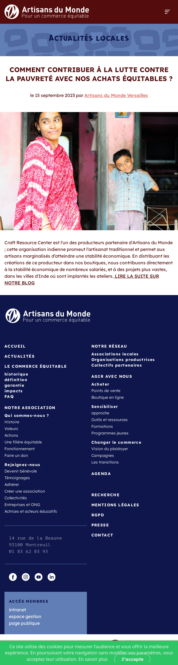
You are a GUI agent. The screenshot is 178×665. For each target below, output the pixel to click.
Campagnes (102, 455)
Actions (11, 435)
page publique (24, 623)
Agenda (101, 473)
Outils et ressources (109, 419)
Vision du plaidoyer (109, 448)
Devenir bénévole (20, 471)
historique (16, 374)
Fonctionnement (19, 448)
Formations (102, 426)
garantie (14, 385)
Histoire (11, 421)
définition (15, 379)
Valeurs (11, 428)
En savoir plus (93, 659)
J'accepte (132, 659)
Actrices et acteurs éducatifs (30, 511)
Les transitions (105, 462)
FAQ (9, 396)
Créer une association (24, 491)
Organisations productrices (123, 359)
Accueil (15, 346)
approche (100, 412)
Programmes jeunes (110, 433)
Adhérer (11, 484)
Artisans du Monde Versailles (116, 95)
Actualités (19, 356)
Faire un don (16, 455)
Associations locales (115, 354)
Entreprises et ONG (22, 504)
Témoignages (17, 477)
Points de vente (105, 390)
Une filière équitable (23, 442)
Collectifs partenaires (116, 365)
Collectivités (15, 497)
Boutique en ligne (107, 397)
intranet (17, 609)
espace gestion (25, 616)
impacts (13, 390)
